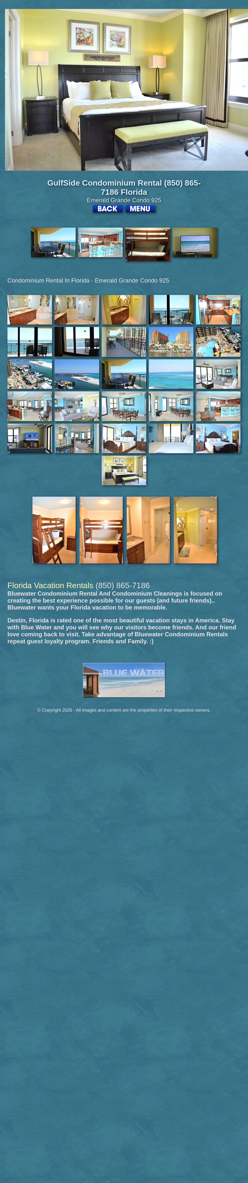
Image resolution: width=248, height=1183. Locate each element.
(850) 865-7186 (122, 585)
